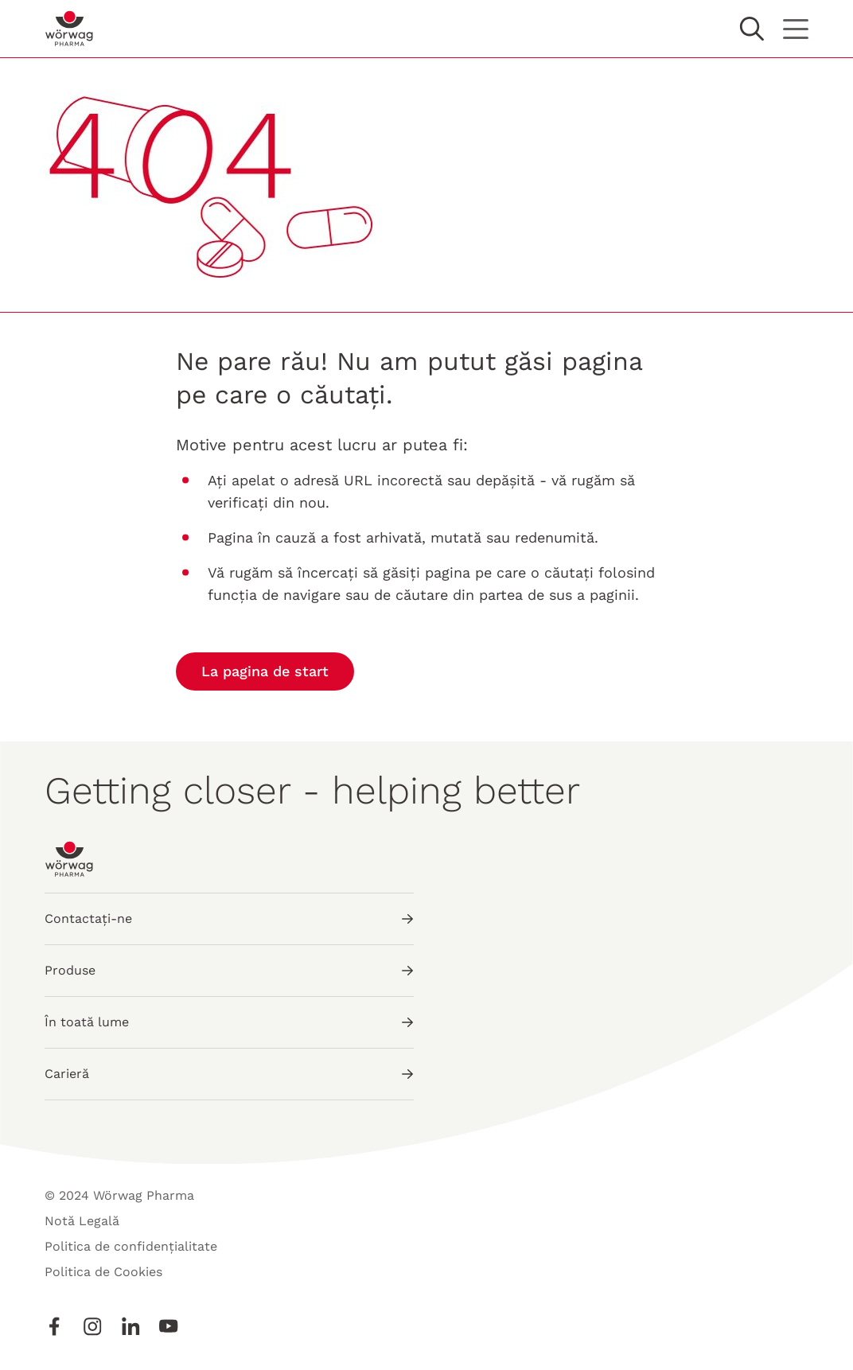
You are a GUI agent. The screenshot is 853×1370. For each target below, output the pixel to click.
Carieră (229, 1073)
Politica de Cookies (103, 1271)
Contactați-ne (229, 918)
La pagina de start (265, 671)
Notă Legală (82, 1220)
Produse (229, 970)
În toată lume (229, 1021)
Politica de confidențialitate (131, 1246)
